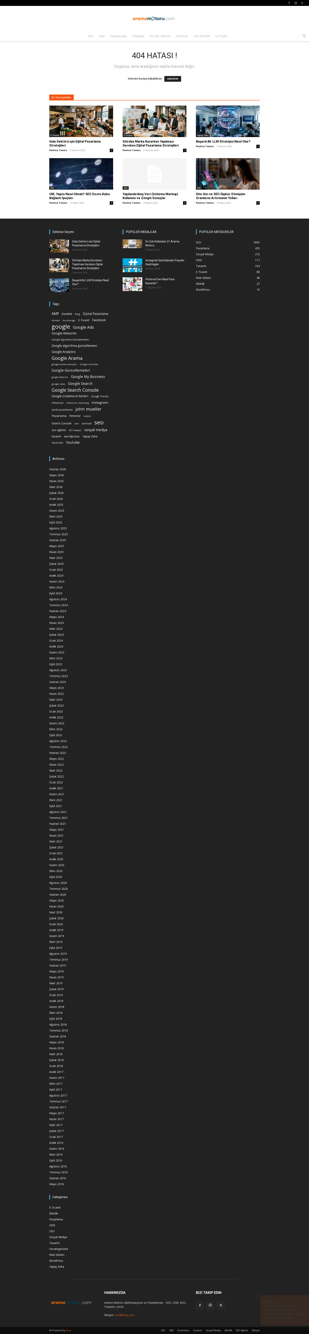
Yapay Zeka (202, 135)
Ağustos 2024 (58, 599)
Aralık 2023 (56, 646)
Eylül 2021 (55, 806)
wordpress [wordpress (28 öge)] (72, 436)
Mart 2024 (55, 629)
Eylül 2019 (55, 948)
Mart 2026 (55, 487)
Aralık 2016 (56, 1143)
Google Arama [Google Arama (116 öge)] (67, 358)
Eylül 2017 (55, 1089)
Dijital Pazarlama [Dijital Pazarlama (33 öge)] (95, 314)
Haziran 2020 (57, 894)
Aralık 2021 (56, 788)
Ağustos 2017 (58, 1095)
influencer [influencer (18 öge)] (58, 402)
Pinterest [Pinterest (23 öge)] (75, 416)
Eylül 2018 (55, 1018)
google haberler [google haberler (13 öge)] (60, 377)
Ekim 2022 (55, 729)
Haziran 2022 (57, 753)
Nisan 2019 (56, 977)
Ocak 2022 (56, 782)
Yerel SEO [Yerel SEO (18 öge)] (57, 442)
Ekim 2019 (55, 942)
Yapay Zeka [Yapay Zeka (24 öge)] (89, 436)
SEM (101, 36)
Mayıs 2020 (56, 900)
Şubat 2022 (56, 776)
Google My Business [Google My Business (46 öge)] (88, 376)
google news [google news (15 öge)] (58, 383)
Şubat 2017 (56, 1131)
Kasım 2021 (56, 794)
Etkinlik (182, 36)
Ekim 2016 (55, 1154)
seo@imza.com (124, 1315)
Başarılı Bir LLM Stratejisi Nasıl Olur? (223, 141)
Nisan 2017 (56, 1119)
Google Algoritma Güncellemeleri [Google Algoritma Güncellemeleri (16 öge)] (70, 339)
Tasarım (138, 36)
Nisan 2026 (56, 481)
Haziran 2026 (57, 469)
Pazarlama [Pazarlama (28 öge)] (59, 416)
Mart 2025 (55, 558)
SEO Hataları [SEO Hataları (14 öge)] (75, 430)
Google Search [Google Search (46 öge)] (80, 383)
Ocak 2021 (56, 853)
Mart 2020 (55, 912)
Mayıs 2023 (56, 688)
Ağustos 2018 (58, 1024)
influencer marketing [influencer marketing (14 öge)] (77, 402)
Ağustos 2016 (58, 1166)
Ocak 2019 (56, 995)
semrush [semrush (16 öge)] (87, 423)
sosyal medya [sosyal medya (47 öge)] (95, 430)
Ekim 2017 (55, 1083)
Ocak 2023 (56, 711)
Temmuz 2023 (58, 676)
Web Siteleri (56, 1255)
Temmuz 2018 (58, 1030)
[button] (304, 36)
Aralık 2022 (56, 717)
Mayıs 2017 (56, 1113)
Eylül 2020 (55, 877)
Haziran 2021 (57, 824)
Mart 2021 (55, 841)
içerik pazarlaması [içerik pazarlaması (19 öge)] (62, 409)
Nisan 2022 (56, 764)
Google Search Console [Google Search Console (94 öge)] (75, 390)
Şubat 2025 (56, 564)
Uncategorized (58, 1249)
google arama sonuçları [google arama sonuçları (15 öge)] (64, 364)
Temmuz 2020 (58, 889)
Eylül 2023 (55, 664)
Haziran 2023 (57, 682)
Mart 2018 (55, 1054)
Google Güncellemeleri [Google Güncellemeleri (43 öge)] (71, 370)
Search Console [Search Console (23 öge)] (62, 423)
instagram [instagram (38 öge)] (100, 402)
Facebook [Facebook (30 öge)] (99, 320)
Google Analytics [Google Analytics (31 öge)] (64, 352)
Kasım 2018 (56, 1007)
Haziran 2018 (57, 1036)
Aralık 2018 (56, 1001)
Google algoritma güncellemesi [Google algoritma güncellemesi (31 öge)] (74, 346)
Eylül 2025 (55, 522)
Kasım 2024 (56, 581)
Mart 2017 (55, 1125)
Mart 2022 (55, 770)
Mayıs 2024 (56, 617)
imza (68, 1330)
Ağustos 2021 (58, 812)
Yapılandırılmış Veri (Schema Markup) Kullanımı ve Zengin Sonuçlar (150, 196)
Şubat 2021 (56, 847)
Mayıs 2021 (56, 829)
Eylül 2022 (55, 735)
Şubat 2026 (56, 493)
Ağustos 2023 (58, 670)
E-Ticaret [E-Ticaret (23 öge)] (83, 320)
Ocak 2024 (56, 640)
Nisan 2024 (56, 623)
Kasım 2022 (56, 723)
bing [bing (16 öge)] (77, 313)
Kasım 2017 (56, 1078)
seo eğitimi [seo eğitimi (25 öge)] (59, 430)
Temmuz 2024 (58, 605)
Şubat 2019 (56, 989)
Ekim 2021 (55, 800)
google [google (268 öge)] (61, 327)
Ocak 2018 (56, 1066)
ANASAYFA (172, 79)
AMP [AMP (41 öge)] (55, 314)
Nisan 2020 (56, 906)
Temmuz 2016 (58, 1172)
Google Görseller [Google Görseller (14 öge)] (89, 364)
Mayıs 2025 (56, 546)
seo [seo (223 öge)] (99, 422)
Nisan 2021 (56, 835)
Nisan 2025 (56, 552)
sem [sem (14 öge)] (76, 423)
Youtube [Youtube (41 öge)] (73, 442)
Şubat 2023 (56, 705)
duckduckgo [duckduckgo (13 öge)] (69, 320)
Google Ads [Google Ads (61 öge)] (83, 327)
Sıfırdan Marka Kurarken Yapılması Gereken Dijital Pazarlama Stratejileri (151, 143)
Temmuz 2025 (58, 534)
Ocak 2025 (56, 569)
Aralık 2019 (56, 930)
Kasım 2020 (56, 865)
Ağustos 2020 (58, 883)
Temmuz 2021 (58, 818)
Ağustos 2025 (58, 528)
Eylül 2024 (55, 593)
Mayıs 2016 (56, 1184)
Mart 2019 (55, 983)
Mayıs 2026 (56, 475)
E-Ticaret (54, 135)
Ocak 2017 (56, 1137)
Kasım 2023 (56, 652)
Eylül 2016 (55, 1160)
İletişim (221, 36)
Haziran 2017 (57, 1107)
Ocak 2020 (56, 924)
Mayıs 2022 (56, 759)
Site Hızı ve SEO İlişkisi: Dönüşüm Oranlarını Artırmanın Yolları (220, 196)
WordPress (56, 1261)
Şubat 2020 (56, 918)
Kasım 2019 (56, 936)
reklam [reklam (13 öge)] (87, 416)
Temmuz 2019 (58, 959)
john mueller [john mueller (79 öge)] (88, 409)
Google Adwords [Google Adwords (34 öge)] (64, 333)
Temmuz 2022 (58, 747)
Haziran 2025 (57, 540)
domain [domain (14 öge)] (56, 320)
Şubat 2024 (56, 634)
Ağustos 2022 (58, 741)
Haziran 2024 (57, 611)
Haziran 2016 (57, 1178)
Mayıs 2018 (56, 1042)
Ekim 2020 (55, 871)
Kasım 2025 (56, 510)
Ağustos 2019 (58, 954)
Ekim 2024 (55, 587)
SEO (90, 36)
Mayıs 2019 (56, 971)
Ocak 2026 (56, 499)
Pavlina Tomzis (58, 150)
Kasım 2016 (56, 1148)
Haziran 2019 (57, 965)
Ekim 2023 (55, 658)
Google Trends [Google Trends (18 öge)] (99, 396)
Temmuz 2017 (58, 1101)
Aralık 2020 (56, 859)
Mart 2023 (55, 699)
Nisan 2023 (56, 694)
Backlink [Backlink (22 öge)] (67, 314)
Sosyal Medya (160, 36)
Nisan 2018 (56, 1048)
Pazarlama (118, 36)
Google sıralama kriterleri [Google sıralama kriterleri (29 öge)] (70, 396)
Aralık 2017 (56, 1072)
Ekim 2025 (55, 516)
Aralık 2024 (56, 575)
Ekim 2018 (55, 1013)
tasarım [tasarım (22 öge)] (56, 436)
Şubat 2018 (56, 1060)
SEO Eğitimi (202, 36)
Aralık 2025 (56, 505)
